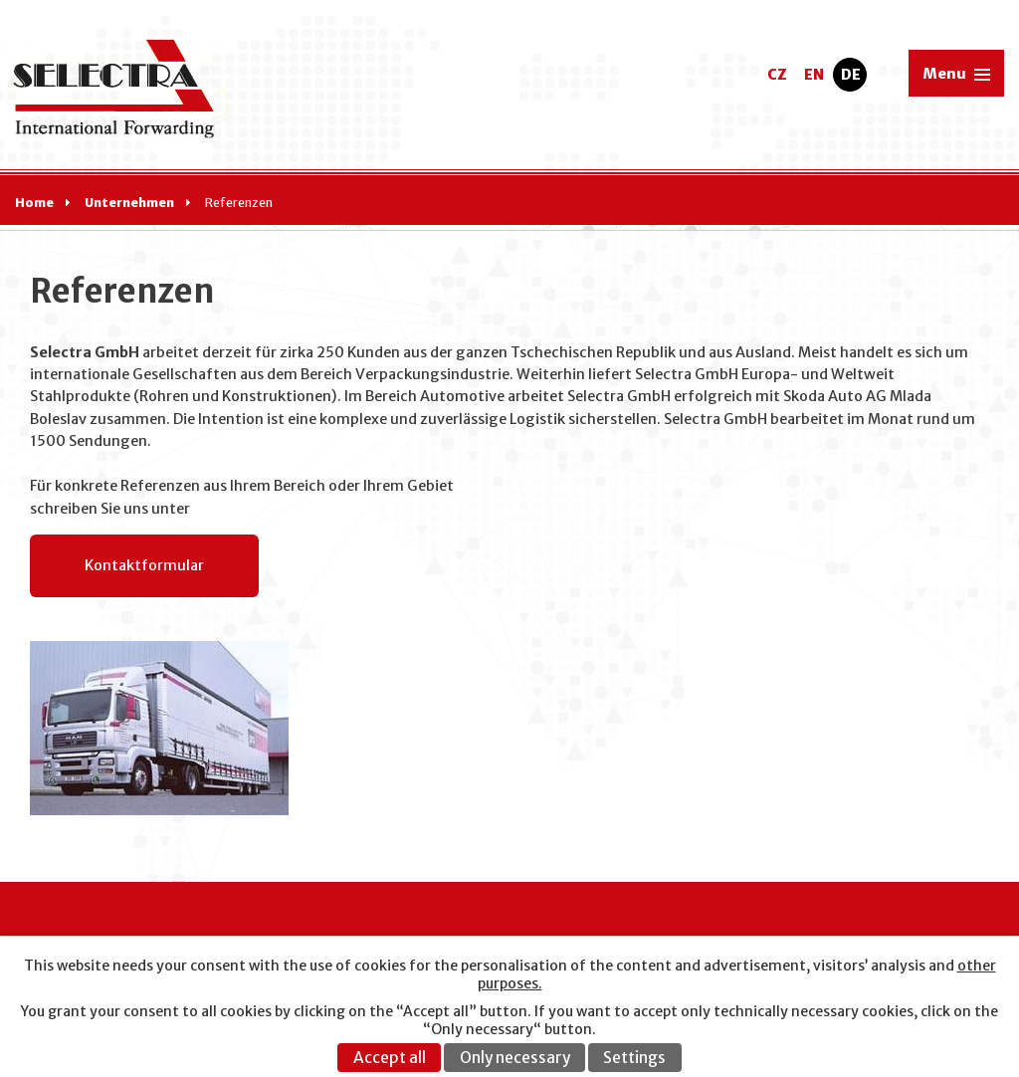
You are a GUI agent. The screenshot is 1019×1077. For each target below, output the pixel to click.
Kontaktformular (144, 565)
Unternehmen (129, 202)
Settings (634, 1057)
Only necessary (515, 1057)
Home (34, 202)
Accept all (389, 1057)
